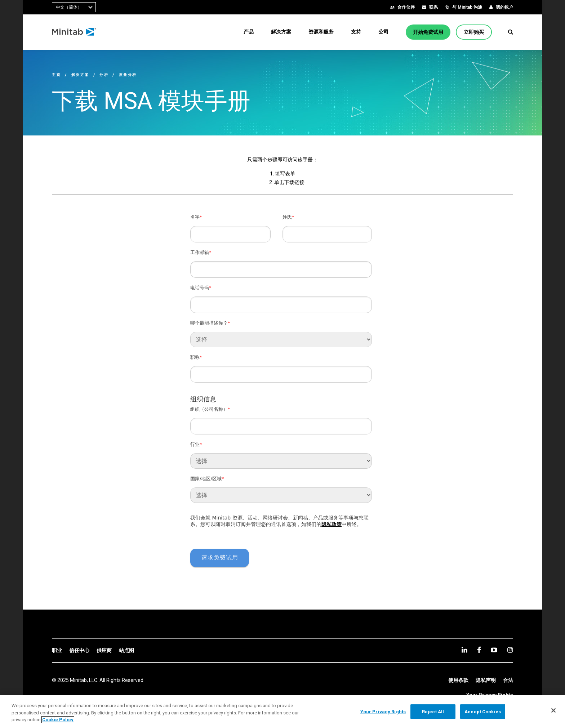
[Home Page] (74, 32)
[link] (57, 650)
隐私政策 (331, 524)
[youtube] (494, 649)
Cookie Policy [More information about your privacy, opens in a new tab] (58, 719)
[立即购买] (474, 32)
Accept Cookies (482, 711)
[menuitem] (249, 32)
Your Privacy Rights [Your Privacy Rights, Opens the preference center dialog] (383, 711)
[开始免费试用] (428, 32)
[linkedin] (464, 650)
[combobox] (74, 7)
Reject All (433, 711)
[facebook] (479, 649)
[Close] (553, 710)
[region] (282, 711)
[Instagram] (510, 650)
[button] (510, 32)
